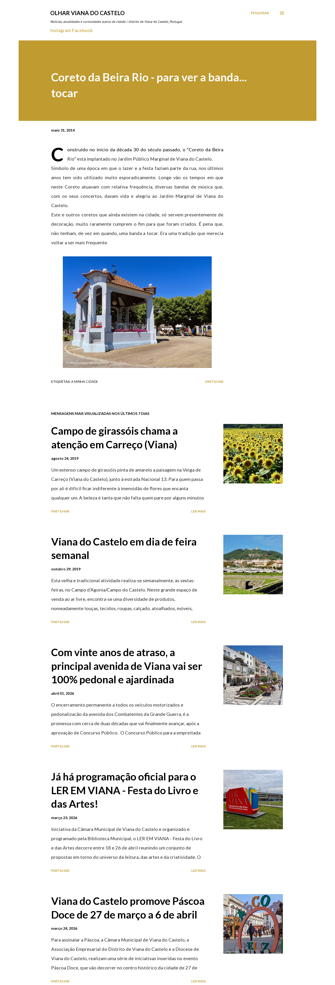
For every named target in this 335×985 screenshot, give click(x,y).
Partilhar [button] (214, 381)
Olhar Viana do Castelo (87, 13)
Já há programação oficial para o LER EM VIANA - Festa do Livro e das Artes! (124, 790)
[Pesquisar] (260, 13)
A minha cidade (84, 381)
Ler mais (198, 511)
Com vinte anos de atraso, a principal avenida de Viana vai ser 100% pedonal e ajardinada (126, 665)
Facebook (82, 30)
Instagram (60, 30)
